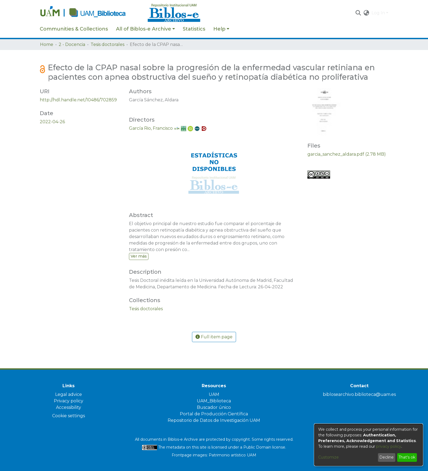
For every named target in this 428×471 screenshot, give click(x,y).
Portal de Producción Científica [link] (214, 413)
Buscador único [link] (214, 407)
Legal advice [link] (68, 394)
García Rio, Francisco (151, 128)
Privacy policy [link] (68, 400)
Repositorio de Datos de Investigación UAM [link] (214, 420)
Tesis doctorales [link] (107, 44)
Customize (328, 457)
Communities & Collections (74, 29)
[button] (358, 13)
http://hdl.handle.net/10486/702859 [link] (78, 99)
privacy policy (388, 446)
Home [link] (46, 44)
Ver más (139, 256)
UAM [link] (214, 394)
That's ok (407, 457)
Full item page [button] (214, 336)
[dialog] (368, 445)
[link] (146, 308)
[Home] (91, 13)
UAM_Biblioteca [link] (214, 400)
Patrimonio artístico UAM (232, 455)
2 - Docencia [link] (72, 44)
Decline (386, 457)
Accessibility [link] (68, 407)
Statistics (194, 29)
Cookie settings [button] (68, 415)
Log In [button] (378, 12)
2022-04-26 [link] (52, 121)
